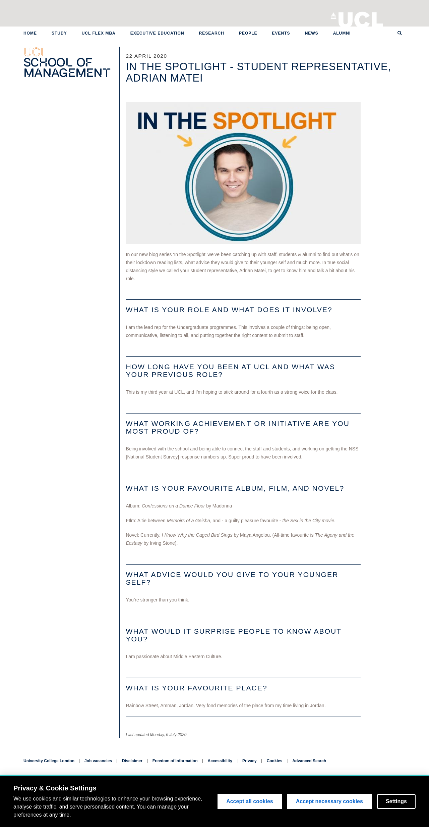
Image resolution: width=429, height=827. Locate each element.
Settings (396, 801)
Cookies (275, 761)
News (311, 33)
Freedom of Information (175, 761)
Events (281, 33)
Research (211, 33)
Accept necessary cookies (329, 801)
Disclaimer (132, 761)
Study (59, 33)
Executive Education (157, 33)
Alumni (342, 33)
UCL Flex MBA (99, 33)
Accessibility (220, 761)
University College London (361, 18)
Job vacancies (98, 761)
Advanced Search (309, 761)
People (248, 33)
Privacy (249, 761)
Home (30, 33)
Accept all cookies (249, 801)
